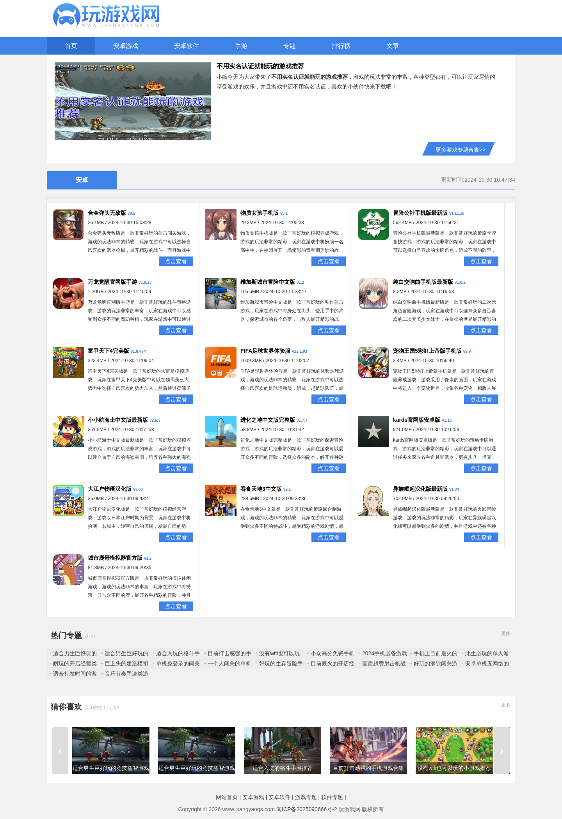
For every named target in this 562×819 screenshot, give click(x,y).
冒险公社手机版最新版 (420, 213)
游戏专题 (306, 797)
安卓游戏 (125, 45)
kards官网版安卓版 (416, 420)
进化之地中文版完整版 (267, 420)
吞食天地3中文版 (261, 489)
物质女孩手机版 (259, 213)
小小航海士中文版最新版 (118, 420)
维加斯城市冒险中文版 (267, 282)
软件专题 (332, 797)
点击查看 (176, 261)
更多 (505, 633)
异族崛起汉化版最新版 (420, 489)
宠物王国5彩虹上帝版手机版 (427, 351)
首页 (71, 45)
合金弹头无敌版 (107, 213)
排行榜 (341, 45)
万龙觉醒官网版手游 (112, 282)
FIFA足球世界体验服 (265, 351)
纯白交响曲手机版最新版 (423, 282)
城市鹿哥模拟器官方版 (115, 558)
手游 (241, 45)
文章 (392, 45)
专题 (289, 45)
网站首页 (227, 797)
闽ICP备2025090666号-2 (306, 809)
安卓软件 (186, 45)
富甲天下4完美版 (108, 351)
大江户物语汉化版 (110, 489)
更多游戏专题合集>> (461, 150)
